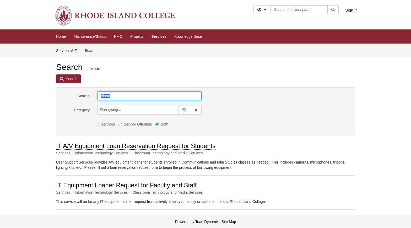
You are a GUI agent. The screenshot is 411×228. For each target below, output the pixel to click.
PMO (118, 36)
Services (159, 36)
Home (61, 36)
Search (92, 50)
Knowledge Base (188, 36)
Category (82, 110)
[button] (184, 110)
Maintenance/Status (90, 36)
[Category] (124, 110)
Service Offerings (135, 124)
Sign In (351, 10)
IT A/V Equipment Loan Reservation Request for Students (135, 145)
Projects (137, 36)
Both (161, 124)
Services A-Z (66, 50)
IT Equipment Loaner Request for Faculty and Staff (126, 185)
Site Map (228, 222)
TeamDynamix (207, 222)
